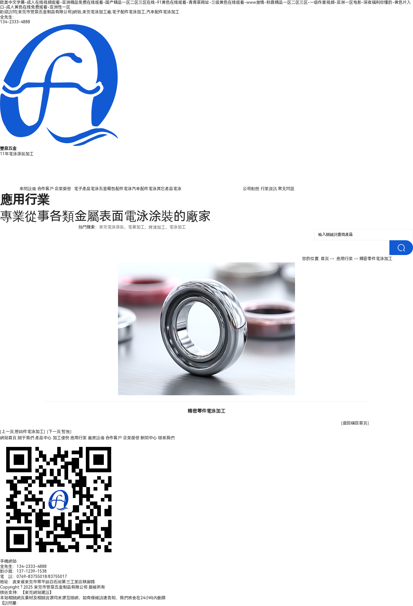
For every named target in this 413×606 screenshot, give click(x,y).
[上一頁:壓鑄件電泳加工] (22, 431)
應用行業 (344, 258)
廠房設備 (96, 437)
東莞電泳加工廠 (96, 11)
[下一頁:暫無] (59, 431)
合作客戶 (45, 188)
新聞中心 (148, 437)
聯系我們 (166, 437)
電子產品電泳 (86, 188)
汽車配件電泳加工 (162, 11)
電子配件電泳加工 (128, 11)
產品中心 (43, 437)
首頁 (325, 258)
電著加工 (136, 227)
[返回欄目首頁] (355, 423)
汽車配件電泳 (144, 188)
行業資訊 (268, 188)
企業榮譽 (63, 188)
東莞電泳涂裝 (111, 227)
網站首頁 (8, 437)
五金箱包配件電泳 (115, 188)
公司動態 (251, 188)
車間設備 (27, 188)
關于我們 (26, 437)
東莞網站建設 (37, 592)
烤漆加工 (157, 227)
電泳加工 (177, 227)
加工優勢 (61, 437)
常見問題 (286, 188)
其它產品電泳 (169, 188)
